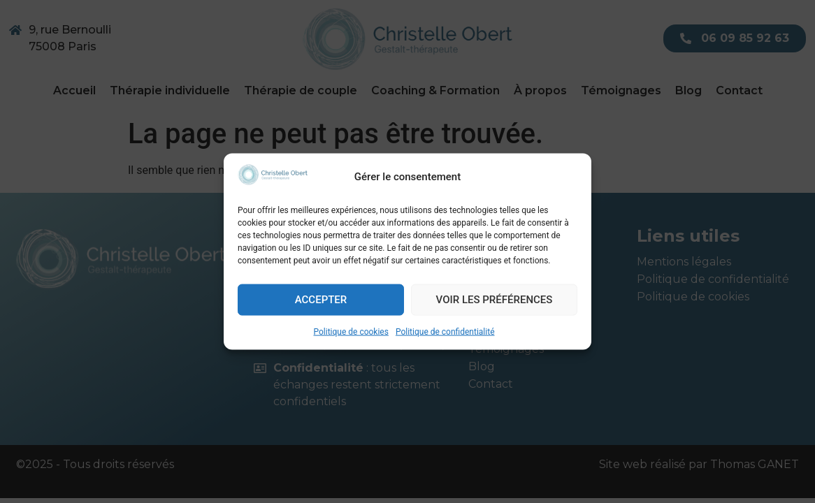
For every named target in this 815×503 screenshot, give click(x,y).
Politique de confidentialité (445, 331)
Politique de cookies (351, 331)
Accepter (321, 299)
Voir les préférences (494, 299)
